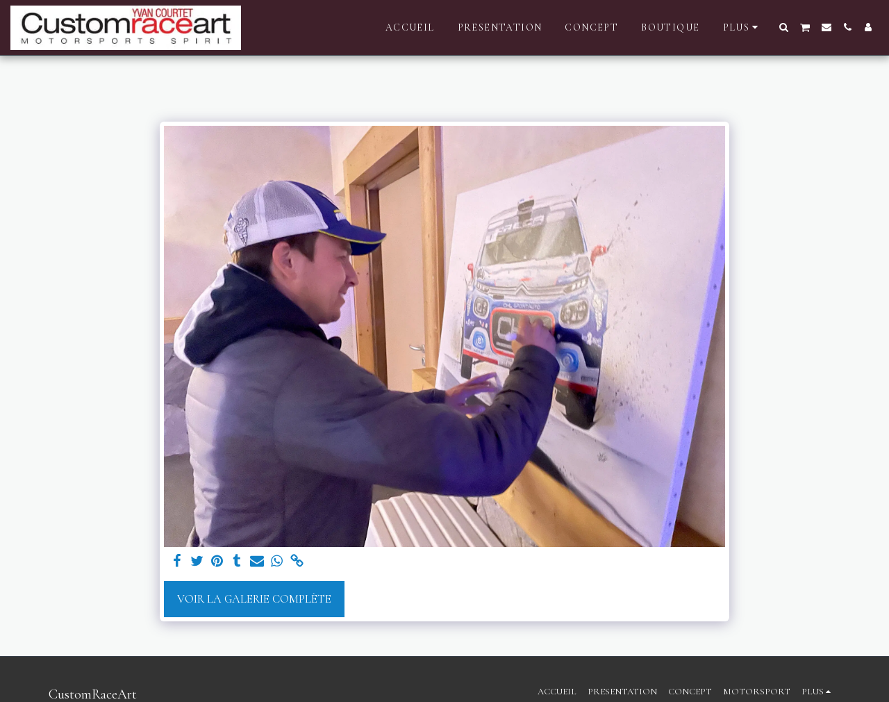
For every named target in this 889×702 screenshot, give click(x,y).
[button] (784, 27)
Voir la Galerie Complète (254, 599)
